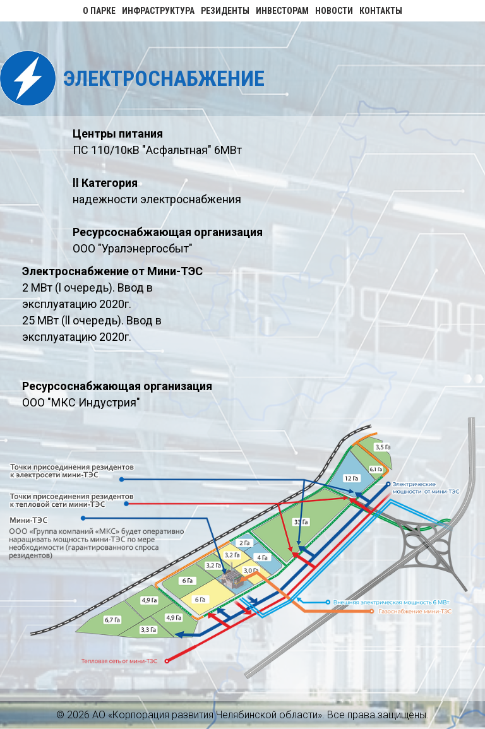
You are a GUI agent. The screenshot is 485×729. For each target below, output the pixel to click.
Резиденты (225, 11)
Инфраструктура (158, 11)
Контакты (380, 11)
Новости (334, 11)
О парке (99, 11)
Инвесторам (282, 11)
